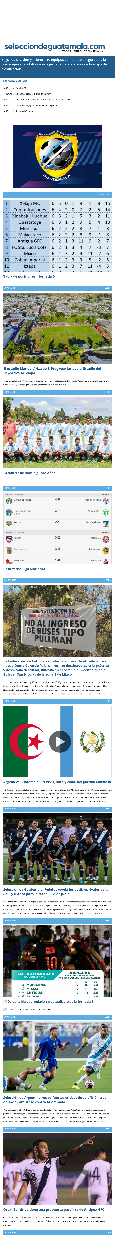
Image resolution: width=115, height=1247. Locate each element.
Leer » (108, 287)
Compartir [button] (102, 194)
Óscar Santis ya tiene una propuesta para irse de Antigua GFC (53, 1209)
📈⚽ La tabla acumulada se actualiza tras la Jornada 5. (49, 1001)
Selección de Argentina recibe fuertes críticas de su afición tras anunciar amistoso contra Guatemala (54, 1099)
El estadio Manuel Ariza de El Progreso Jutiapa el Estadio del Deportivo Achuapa (52, 370)
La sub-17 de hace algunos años (29, 472)
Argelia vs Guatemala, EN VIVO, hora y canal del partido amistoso (57, 782)
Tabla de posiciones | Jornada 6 (29, 276)
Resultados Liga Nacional (24, 569)
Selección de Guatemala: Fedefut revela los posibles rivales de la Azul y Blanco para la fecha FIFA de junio (55, 891)
